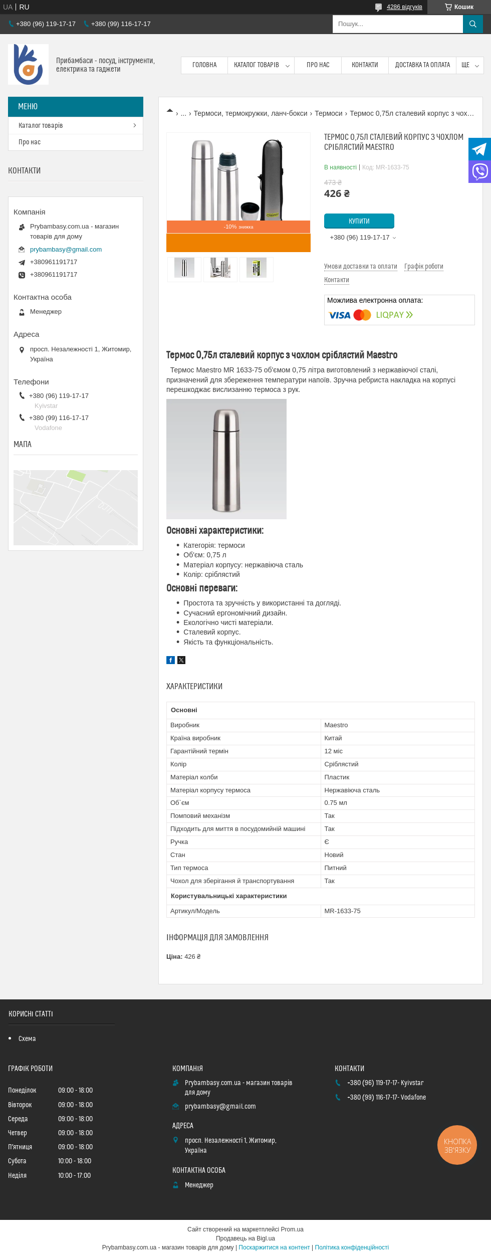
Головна (204, 65)
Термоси (329, 113)
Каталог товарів (256, 65)
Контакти (365, 65)
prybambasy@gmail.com (66, 249)
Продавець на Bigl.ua (245, 1238)
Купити (359, 222)
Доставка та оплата (422, 65)
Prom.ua (292, 1229)
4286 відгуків (404, 7)
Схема (27, 1039)
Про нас (318, 65)
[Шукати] (473, 24)
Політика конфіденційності (352, 1247)
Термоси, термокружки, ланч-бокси (251, 113)
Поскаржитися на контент (274, 1247)
